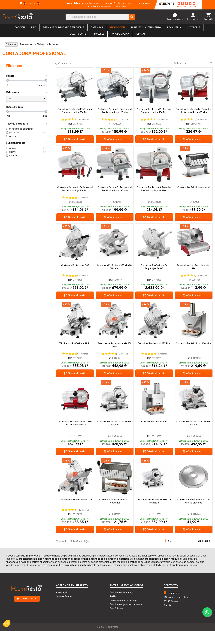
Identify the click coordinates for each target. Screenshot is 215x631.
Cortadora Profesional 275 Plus (154, 343)
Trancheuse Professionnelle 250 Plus (114, 345)
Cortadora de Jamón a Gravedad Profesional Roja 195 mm (154, 189)
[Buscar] (100, 17)
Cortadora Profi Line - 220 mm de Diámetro (193, 423)
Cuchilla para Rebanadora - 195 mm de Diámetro (193, 501)
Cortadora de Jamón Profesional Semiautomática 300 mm (75, 111)
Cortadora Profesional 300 (75, 265)
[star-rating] (186, 3)
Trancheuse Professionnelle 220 (75, 499)
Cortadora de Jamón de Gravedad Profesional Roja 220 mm (75, 189)
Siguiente (205, 541)
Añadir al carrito (75, 139)
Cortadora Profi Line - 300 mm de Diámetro (114, 267)
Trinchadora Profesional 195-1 (75, 343)
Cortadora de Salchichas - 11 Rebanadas (114, 501)
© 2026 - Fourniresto (107, 626)
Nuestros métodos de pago (123, 600)
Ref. (70, 123)
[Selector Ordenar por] (202, 63)
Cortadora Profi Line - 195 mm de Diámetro (154, 501)
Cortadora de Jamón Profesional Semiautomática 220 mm (114, 111)
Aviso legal (61, 592)
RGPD (113, 596)
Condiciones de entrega (121, 592)
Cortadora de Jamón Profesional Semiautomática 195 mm (114, 189)
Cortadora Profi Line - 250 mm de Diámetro (114, 423)
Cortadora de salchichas (154, 421)
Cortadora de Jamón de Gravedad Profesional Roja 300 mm (193, 111)
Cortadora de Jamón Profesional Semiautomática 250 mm (154, 111)
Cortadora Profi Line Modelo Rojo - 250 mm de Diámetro (75, 423)
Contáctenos (26, 598)
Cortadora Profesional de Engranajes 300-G (154, 267)
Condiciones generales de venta (126, 604)
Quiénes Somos (64, 596)
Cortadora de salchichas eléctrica (193, 343)
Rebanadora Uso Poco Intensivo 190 (193, 267)
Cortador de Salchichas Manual (193, 187)
